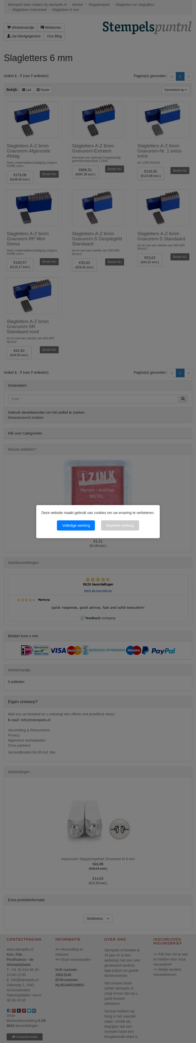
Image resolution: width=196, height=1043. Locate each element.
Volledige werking (76, 525)
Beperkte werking (120, 525)
